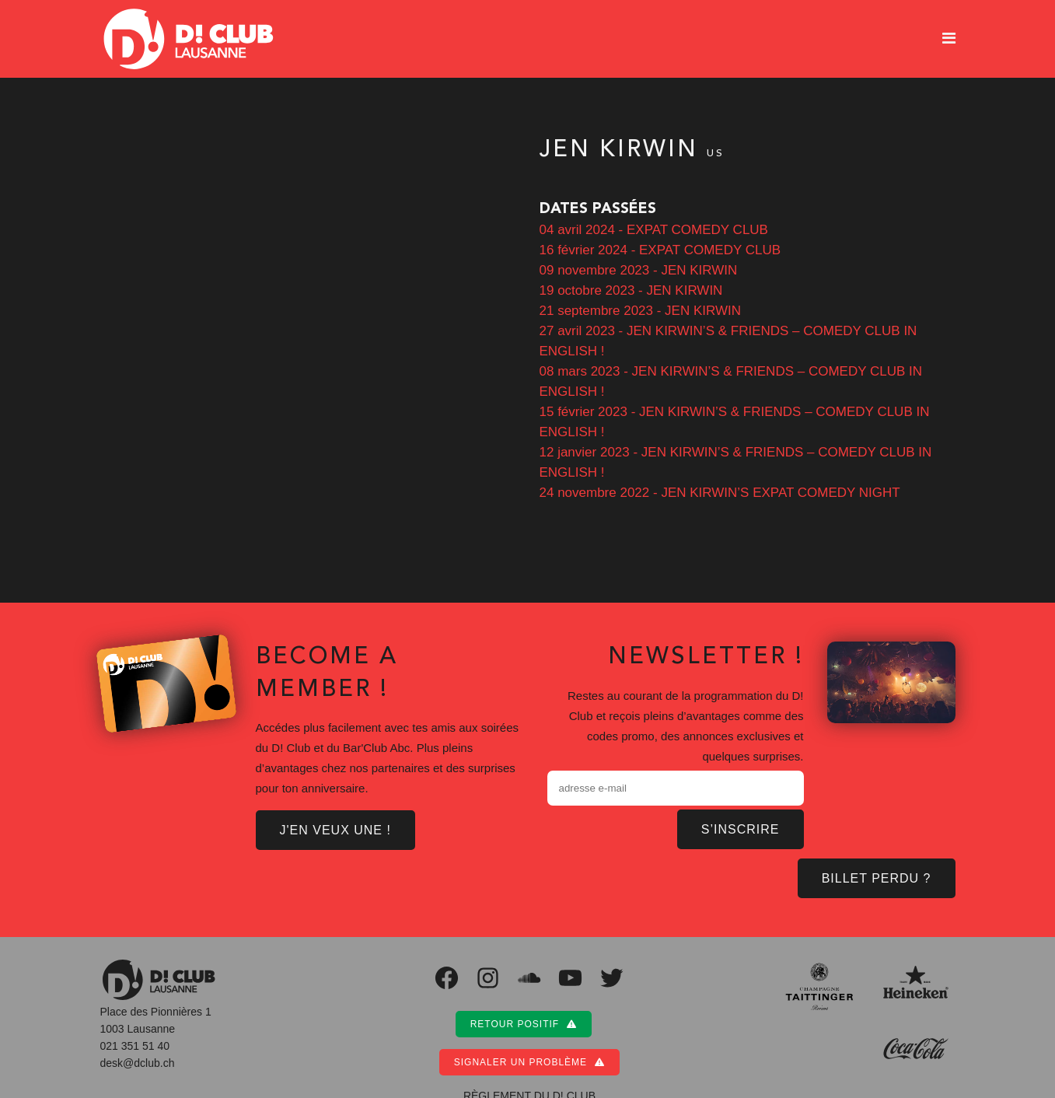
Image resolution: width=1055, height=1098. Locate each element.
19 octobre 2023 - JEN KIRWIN (632, 290)
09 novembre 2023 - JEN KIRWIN (638, 270)
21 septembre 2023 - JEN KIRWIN (641, 310)
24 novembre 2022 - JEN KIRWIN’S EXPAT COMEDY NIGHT (720, 492)
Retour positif (524, 1022)
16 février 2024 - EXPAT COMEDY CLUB (660, 250)
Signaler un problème (529, 1060)
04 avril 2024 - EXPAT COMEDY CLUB (652, 229)
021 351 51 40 (136, 1044)
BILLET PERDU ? (878, 876)
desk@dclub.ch (137, 1061)
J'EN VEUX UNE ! (336, 829)
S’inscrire (743, 827)
